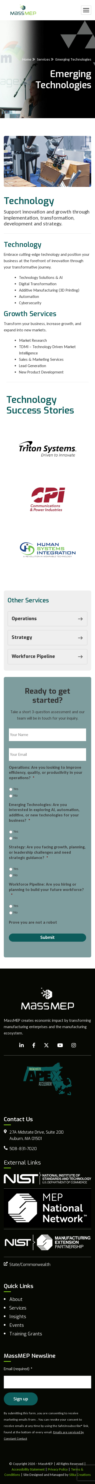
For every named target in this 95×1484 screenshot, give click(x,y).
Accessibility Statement (28, 1469)
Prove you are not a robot (33, 922)
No (15, 795)
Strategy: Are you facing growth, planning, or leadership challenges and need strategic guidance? (47, 852)
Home (26, 59)
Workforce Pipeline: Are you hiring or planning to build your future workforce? (46, 889)
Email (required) (18, 1368)
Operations (48, 619)
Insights (17, 1317)
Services (43, 59)
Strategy (48, 637)
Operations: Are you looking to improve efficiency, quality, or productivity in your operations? (45, 772)
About (16, 1299)
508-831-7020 (23, 1148)
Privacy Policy (58, 1469)
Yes (15, 789)
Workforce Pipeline (48, 656)
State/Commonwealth (29, 1264)
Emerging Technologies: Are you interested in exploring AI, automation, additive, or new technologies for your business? (44, 812)
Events (16, 1325)
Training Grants (25, 1334)
